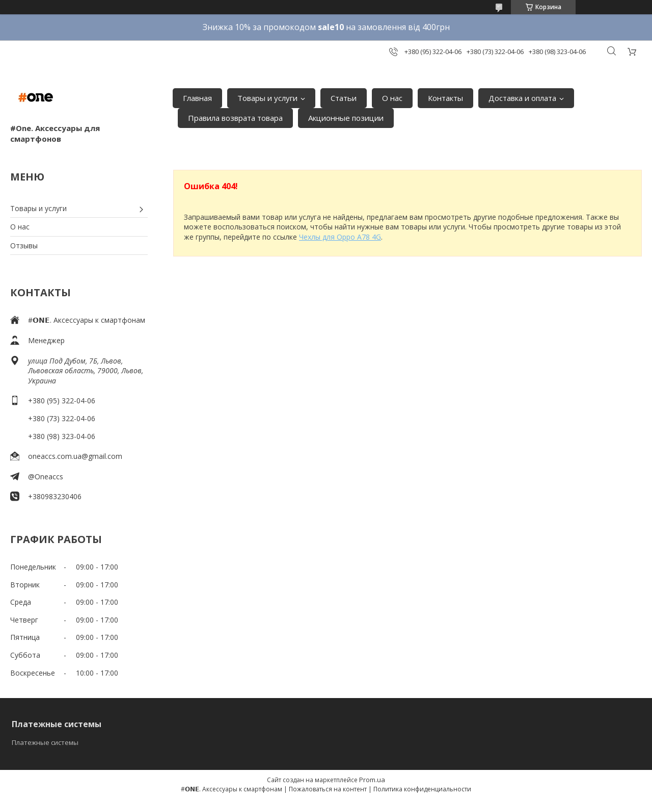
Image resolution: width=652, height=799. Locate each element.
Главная (197, 98)
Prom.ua (372, 779)
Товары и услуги (267, 98)
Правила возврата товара (235, 118)
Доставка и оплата (522, 98)
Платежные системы (45, 742)
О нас (392, 98)
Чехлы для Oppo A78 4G (340, 237)
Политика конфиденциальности (422, 789)
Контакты (445, 98)
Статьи (344, 98)
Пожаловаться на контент (328, 789)
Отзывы (24, 245)
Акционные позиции (346, 118)
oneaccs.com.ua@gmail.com (75, 456)
